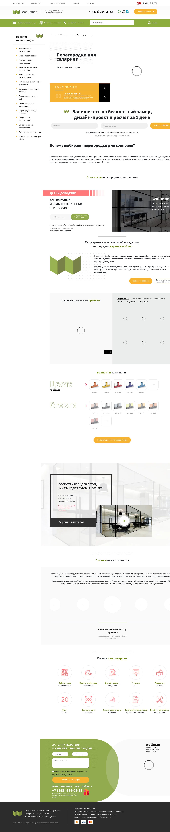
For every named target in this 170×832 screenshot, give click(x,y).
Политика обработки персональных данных (93, 811)
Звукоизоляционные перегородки (28, 68)
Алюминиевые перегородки (25, 50)
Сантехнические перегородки (26, 126)
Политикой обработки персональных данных (119, 132)
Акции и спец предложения (86, 817)
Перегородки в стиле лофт (28, 97)
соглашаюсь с (112, 132)
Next (104, 97)
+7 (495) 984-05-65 (100, 11)
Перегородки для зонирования (26, 104)
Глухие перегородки (27, 55)
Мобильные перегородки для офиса (30, 83)
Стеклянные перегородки (30, 132)
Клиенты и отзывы (58, 3)
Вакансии (75, 3)
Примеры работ (37, 3)
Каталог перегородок (25, 38)
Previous (104, 88)
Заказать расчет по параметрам (112, 440)
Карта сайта (105, 817)
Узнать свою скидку (71, 779)
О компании (89, 808)
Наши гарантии (18, 3)
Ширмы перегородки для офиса (30, 137)
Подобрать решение (80, 217)
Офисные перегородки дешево (29, 90)
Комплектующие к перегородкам (27, 76)
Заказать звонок (141, 281)
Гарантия (119, 811)
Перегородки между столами (27, 111)
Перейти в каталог (71, 522)
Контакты (90, 3)
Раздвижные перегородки (24, 119)
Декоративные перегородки (25, 61)
